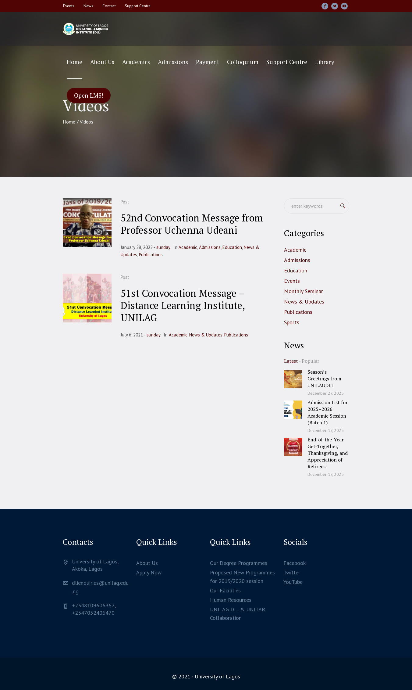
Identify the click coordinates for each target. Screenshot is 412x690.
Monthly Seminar (303, 291)
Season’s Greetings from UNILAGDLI (324, 378)
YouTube (293, 581)
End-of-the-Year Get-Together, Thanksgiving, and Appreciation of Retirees (327, 453)
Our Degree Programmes (238, 562)
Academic (188, 247)
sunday (163, 247)
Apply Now (149, 572)
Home (69, 122)
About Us (147, 562)
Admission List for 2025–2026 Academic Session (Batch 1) (327, 412)
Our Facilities (225, 590)
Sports (291, 322)
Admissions (210, 247)
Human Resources (230, 599)
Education (232, 247)
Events (292, 280)
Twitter (291, 572)
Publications (151, 254)
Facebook (294, 562)
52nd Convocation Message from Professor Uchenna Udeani (192, 223)
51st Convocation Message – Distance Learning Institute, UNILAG (183, 305)
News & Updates (205, 335)
